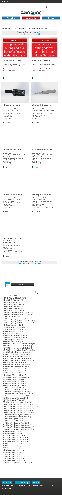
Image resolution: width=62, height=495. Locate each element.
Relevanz (28, 32)
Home (5, 1)
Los (36, 292)
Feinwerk (50, 485)
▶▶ (39, 34)
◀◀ (20, 34)
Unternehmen (8, 485)
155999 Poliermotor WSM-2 (39, 28)
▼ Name (35, 32)
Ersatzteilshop (31, 18)
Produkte (11, 18)
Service (51, 18)
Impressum (7, 488)
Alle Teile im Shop (24, 28)
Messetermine (24, 485)
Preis (40, 32)
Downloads (38, 485)
